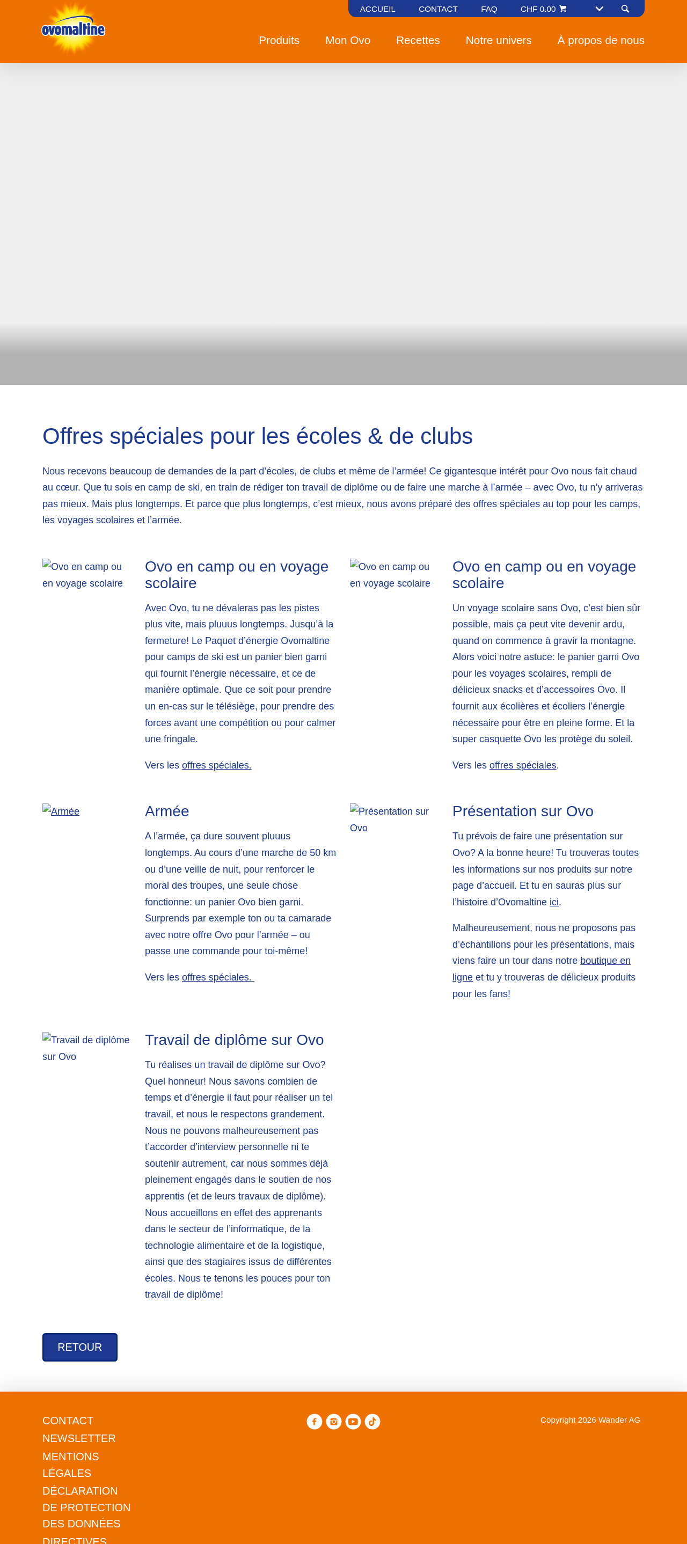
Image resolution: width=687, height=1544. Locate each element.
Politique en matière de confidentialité (325, 817)
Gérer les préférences (289, 856)
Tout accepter (393, 856)
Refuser (198, 856)
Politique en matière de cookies (264, 801)
